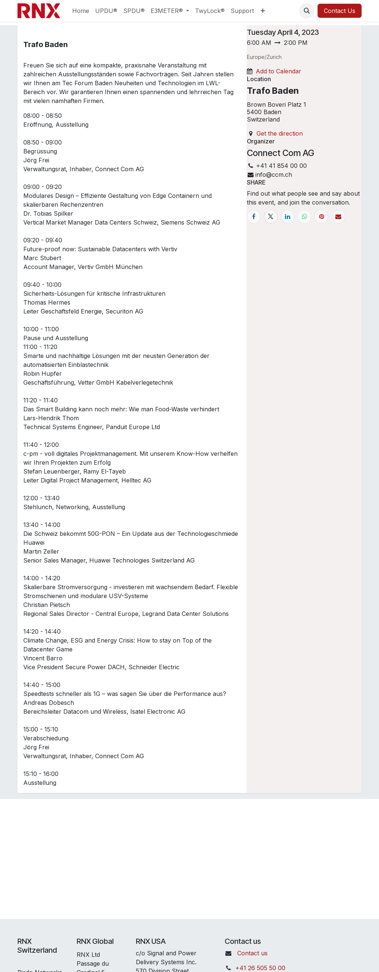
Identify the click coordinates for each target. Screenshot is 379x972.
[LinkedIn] (288, 216)
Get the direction (279, 133)
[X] (271, 216)
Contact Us (339, 10)
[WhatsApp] (304, 216)
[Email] (338, 216)
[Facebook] (254, 216)
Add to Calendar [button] (278, 71)
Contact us (252, 953)
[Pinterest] (321, 216)
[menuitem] (80, 10)
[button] (307, 11)
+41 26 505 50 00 (260, 968)
